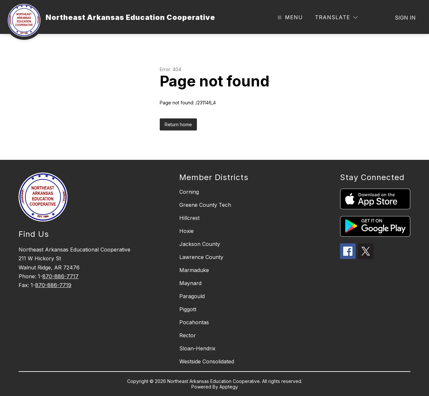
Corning (189, 192)
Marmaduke (194, 270)
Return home (178, 124)
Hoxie (186, 231)
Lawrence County (201, 257)
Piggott (187, 309)
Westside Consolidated (206, 361)
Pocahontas (194, 322)
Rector (187, 335)
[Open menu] (289, 17)
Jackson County (199, 244)
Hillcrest (189, 218)
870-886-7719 (53, 285)
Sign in (405, 17)
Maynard (190, 283)
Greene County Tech (205, 205)
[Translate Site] (336, 17)
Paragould (192, 296)
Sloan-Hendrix (197, 348)
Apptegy (228, 386)
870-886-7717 (60, 276)
